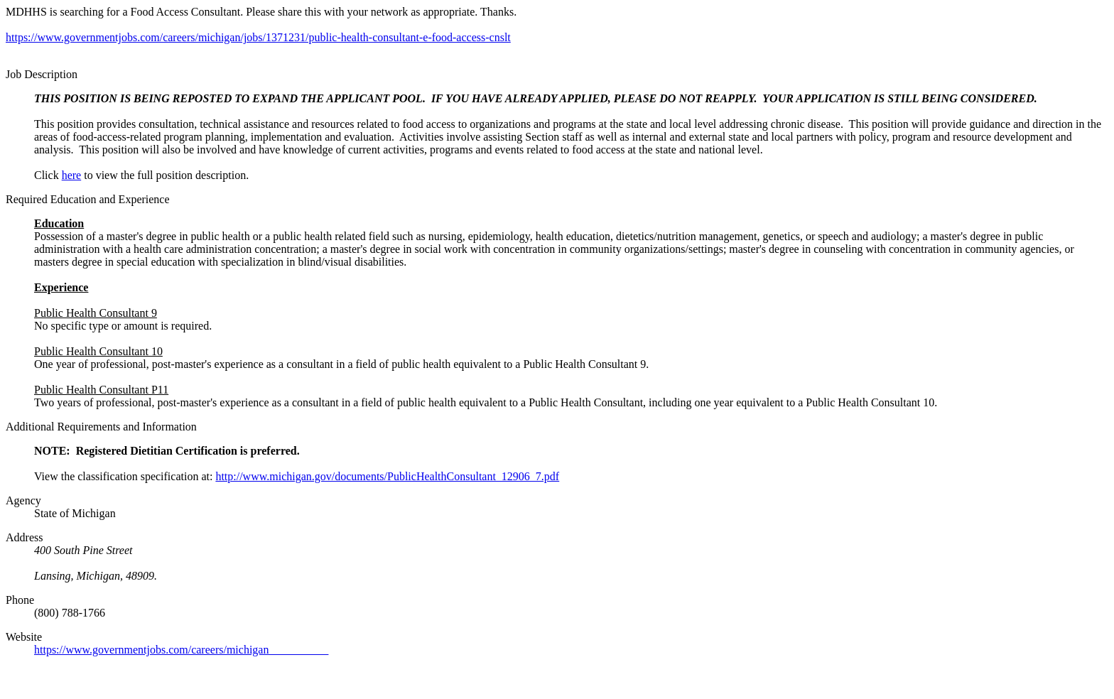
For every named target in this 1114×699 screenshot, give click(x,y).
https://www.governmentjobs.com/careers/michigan (181, 650)
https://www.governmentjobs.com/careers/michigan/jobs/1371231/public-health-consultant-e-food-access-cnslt (258, 37)
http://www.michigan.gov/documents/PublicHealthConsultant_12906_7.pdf (387, 476)
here (72, 175)
